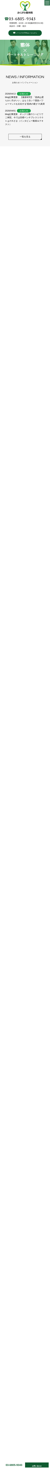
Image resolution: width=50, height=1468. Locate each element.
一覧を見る (25, 137)
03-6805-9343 (20, 19)
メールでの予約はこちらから (26, 33)
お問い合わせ (37, 1466)
